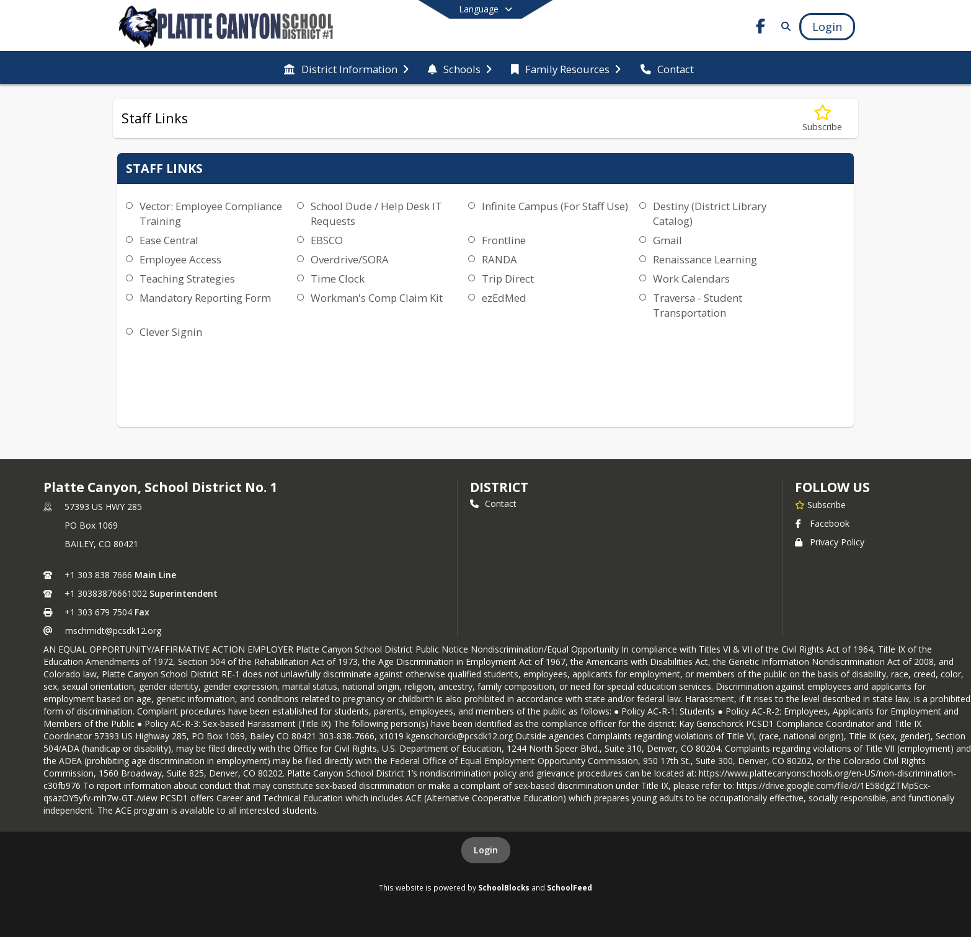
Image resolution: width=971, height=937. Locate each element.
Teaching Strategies (187, 278)
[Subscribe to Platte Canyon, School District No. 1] (820, 504)
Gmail (667, 240)
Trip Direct (508, 278)
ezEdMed (504, 298)
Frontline (504, 240)
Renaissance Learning (705, 259)
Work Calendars (691, 278)
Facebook (822, 523)
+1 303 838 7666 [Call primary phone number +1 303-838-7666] (98, 575)
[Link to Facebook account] (761, 28)
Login (486, 850)
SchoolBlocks (504, 887)
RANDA (499, 259)
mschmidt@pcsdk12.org (113, 630)
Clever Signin (171, 332)
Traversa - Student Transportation (697, 305)
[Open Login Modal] (827, 26)
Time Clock (338, 278)
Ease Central (169, 240)
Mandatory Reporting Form (205, 298)
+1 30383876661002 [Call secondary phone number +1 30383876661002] (105, 593)
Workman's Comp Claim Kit (377, 298)
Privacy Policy (829, 542)
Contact (493, 503)
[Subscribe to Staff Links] (822, 119)
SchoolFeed (569, 887)
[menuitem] (346, 68)
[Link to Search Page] (783, 26)
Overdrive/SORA (350, 259)
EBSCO (327, 240)
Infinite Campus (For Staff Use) (555, 206)
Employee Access (180, 259)
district (499, 487)
